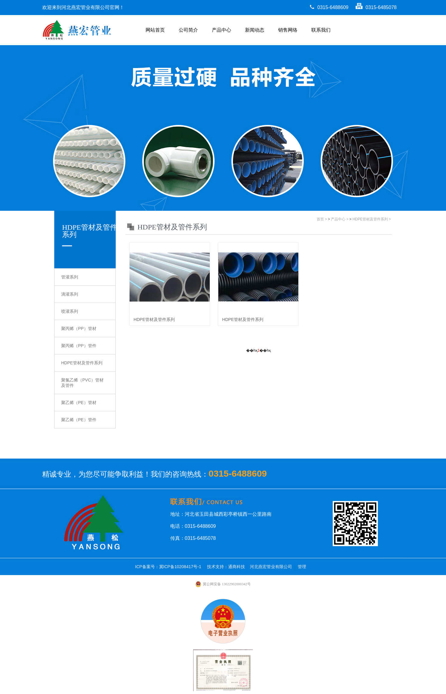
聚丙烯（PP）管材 (78, 328)
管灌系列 (69, 277)
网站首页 (155, 30)
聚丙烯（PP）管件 (78, 345)
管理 (302, 566)
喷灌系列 (69, 311)
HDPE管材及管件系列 (81, 362)
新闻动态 (254, 30)
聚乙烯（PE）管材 (78, 402)
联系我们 (321, 30)
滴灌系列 (69, 294)
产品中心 (221, 30)
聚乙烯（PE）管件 (78, 419)
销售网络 (287, 30)
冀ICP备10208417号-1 (180, 566)
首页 (320, 219)
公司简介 (188, 30)
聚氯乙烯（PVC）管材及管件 (82, 383)
